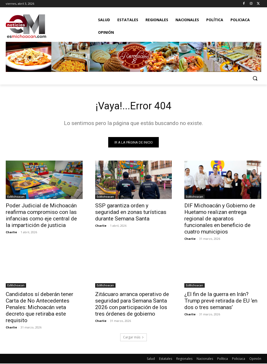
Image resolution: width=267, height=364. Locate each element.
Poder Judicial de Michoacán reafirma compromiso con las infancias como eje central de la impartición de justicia (41, 216)
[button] (255, 78)
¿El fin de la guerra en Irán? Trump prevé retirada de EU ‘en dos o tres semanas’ (220, 301)
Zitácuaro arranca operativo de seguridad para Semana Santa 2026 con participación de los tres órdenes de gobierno (132, 304)
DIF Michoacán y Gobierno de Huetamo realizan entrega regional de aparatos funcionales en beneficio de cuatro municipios (219, 219)
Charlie (11, 233)
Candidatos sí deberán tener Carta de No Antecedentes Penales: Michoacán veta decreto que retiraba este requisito (39, 308)
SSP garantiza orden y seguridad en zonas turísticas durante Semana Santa (130, 213)
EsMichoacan (16, 197)
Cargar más (133, 337)
